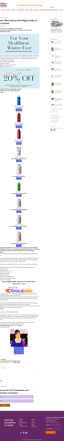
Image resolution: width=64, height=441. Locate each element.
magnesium (53, 120)
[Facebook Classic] (51, 130)
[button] (50, 7)
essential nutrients (54, 117)
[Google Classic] (54, 130)
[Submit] (51, 432)
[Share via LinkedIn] (4, 367)
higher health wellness (55, 118)
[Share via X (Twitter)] (1, 367)
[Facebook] (21, 433)
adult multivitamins (54, 115)
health (59, 117)
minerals (57, 120)
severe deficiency (54, 122)
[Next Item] (61, 24)
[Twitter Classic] (53, 130)
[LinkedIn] (26, 433)
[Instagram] (24, 433)
